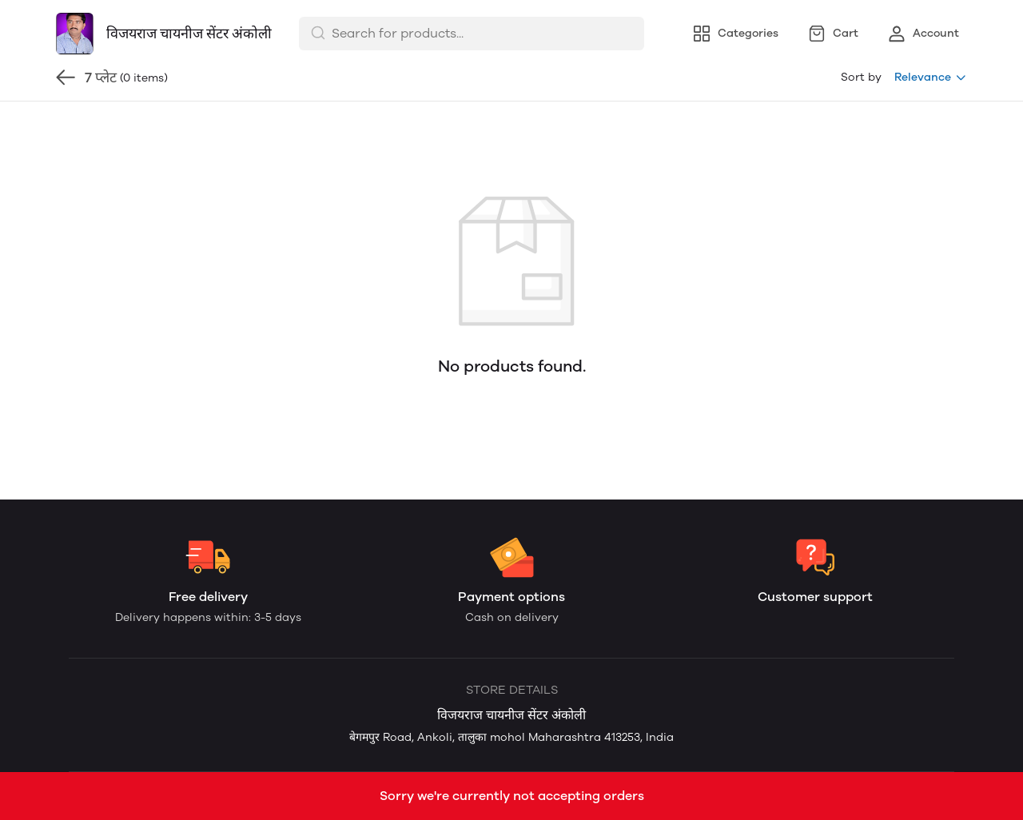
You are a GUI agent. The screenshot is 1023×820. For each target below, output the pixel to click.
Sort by (861, 77)
